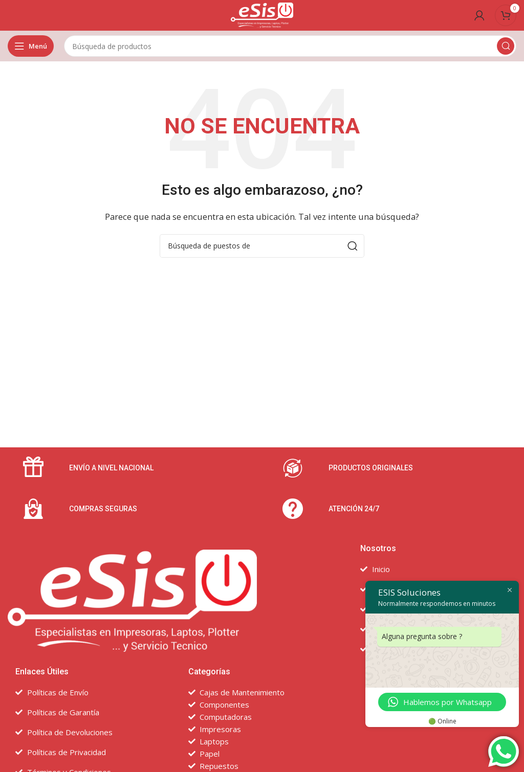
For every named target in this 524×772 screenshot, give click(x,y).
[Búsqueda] (290, 46)
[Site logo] (262, 14)
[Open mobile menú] (31, 46)
